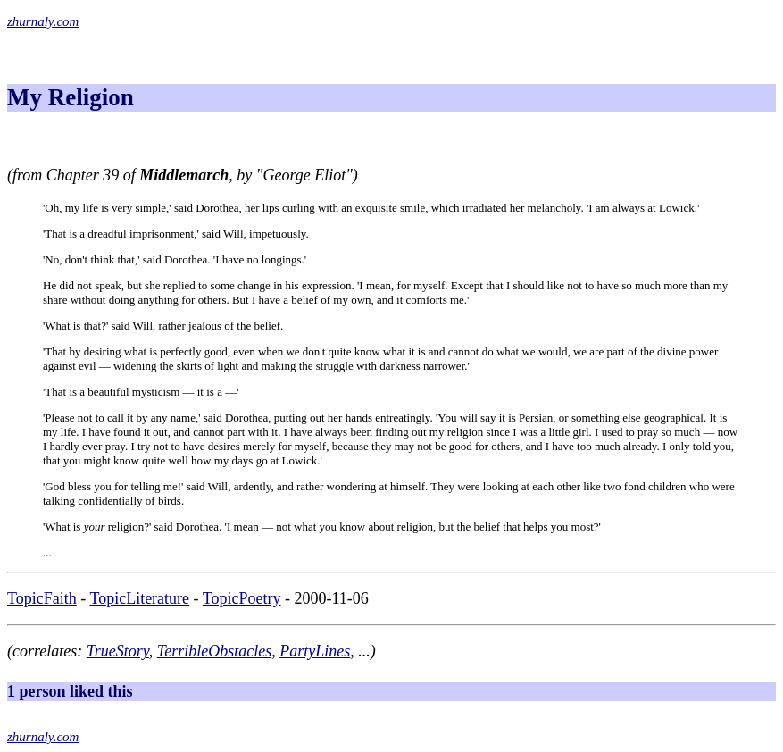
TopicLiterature (139, 598)
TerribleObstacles (214, 651)
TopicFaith (42, 598)
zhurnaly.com (43, 21)
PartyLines (314, 651)
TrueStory (118, 651)
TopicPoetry (242, 598)
